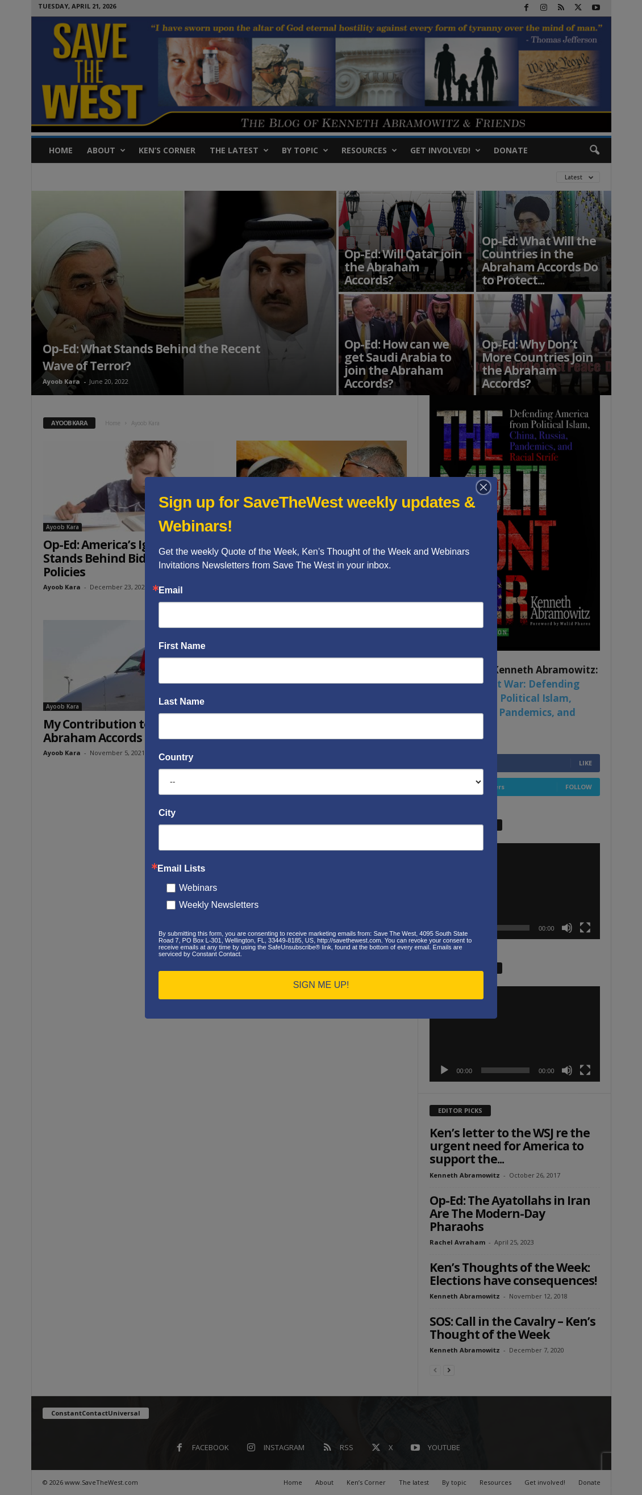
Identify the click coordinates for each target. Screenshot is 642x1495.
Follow (578, 786)
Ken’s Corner (167, 150)
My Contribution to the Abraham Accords (108, 731)
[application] (515, 891)
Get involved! (445, 150)
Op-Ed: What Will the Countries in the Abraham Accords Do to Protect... (540, 260)
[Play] (444, 927)
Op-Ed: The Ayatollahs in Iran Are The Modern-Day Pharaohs (510, 1213)
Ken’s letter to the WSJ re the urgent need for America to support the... (510, 1146)
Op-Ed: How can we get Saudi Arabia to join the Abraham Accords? (397, 363)
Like (585, 763)
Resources (369, 150)
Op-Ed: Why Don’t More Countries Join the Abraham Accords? (537, 363)
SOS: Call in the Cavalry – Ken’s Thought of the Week (512, 1327)
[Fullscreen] (585, 927)
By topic (305, 150)
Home (61, 150)
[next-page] (449, 1370)
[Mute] (567, 927)
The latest (239, 150)
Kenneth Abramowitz (465, 1175)
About (106, 150)
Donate (511, 150)
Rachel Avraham (457, 1242)
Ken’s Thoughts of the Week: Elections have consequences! (513, 1273)
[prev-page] (435, 1370)
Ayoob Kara (61, 381)
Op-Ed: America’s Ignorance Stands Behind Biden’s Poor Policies (120, 558)
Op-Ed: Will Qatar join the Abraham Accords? (403, 267)
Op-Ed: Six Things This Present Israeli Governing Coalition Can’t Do (320, 558)
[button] (594, 150)
